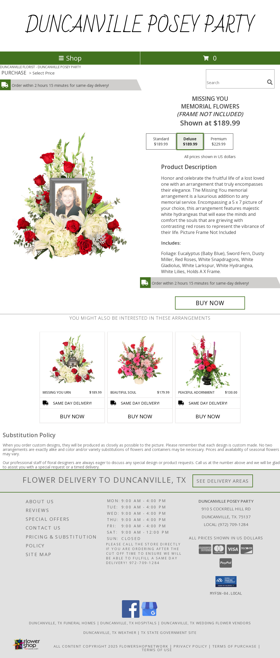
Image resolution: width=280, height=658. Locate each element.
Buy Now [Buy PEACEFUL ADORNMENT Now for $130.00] (208, 416)
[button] (226, 581)
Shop (70, 57)
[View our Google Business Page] (149, 616)
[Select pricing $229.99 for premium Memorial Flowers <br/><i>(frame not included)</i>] (218, 142)
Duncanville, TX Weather (109, 632)
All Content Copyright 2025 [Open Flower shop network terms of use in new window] (86, 645)
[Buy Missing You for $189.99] (210, 303)
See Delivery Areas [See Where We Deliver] (223, 481)
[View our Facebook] (130, 616)
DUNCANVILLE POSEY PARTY (140, 25)
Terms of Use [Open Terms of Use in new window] (157, 649)
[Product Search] (235, 82)
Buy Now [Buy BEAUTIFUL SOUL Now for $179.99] (140, 416)
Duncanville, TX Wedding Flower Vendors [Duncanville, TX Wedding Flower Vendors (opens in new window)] (206, 622)
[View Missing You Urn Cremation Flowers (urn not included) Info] (72, 361)
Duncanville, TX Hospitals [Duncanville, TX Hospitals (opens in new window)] (128, 622)
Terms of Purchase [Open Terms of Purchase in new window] (234, 645)
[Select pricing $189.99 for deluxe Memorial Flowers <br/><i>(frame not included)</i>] (190, 142)
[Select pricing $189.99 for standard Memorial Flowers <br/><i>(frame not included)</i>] (161, 142)
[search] (270, 82)
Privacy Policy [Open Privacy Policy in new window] (190, 645)
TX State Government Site (169, 632)
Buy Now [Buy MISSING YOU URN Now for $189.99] (72, 416)
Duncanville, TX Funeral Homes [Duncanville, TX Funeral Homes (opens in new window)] (62, 622)
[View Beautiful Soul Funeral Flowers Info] (140, 361)
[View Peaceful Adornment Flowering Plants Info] (208, 361)
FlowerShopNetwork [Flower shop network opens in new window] (143, 645)
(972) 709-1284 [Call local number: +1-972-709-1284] (233, 524)
